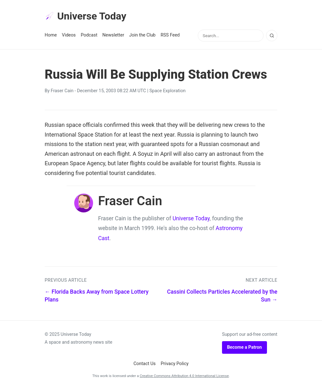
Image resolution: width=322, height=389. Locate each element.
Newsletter (113, 35)
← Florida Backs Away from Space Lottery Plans (96, 296)
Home (51, 35)
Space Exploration (167, 90)
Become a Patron (244, 347)
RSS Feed (170, 35)
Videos (69, 35)
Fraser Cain (62, 90)
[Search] (271, 35)
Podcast (89, 35)
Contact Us (144, 363)
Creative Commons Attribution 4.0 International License (184, 376)
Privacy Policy (175, 363)
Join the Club (142, 35)
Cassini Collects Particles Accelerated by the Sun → (222, 296)
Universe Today (85, 16)
